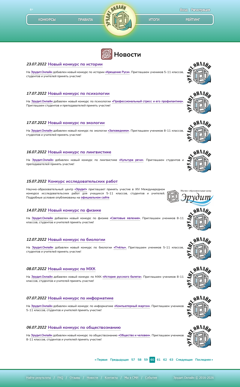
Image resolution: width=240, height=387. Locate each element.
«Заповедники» (118, 131)
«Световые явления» (125, 218)
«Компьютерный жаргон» (132, 306)
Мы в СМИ (131, 377)
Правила (85, 19)
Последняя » (204, 360)
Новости (92, 377)
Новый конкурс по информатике (80, 298)
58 (139, 360)
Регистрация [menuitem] (200, 10)
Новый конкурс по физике (74, 210)
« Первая (101, 360)
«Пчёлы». (120, 247)
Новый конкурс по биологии (76, 239)
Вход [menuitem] (184, 10)
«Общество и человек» (134, 335)
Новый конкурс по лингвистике (79, 152)
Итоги (154, 19)
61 (158, 360)
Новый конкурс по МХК (71, 269)
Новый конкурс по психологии (79, 93)
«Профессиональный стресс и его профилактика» (147, 101)
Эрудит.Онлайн (41, 72)
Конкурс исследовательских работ (83, 181)
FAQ (60, 377)
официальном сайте (95, 197)
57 (133, 360)
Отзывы (75, 377)
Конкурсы (47, 19)
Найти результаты (38, 377)
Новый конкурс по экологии (76, 123)
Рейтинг (193, 19)
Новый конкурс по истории (75, 64)
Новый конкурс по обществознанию (84, 327)
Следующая (184, 360)
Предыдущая (119, 360)
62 (165, 360)
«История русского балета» (122, 277)
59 (146, 360)
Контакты (111, 377)
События (151, 377)
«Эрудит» (80, 189)
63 (171, 360)
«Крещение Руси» (117, 72)
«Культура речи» (131, 160)
